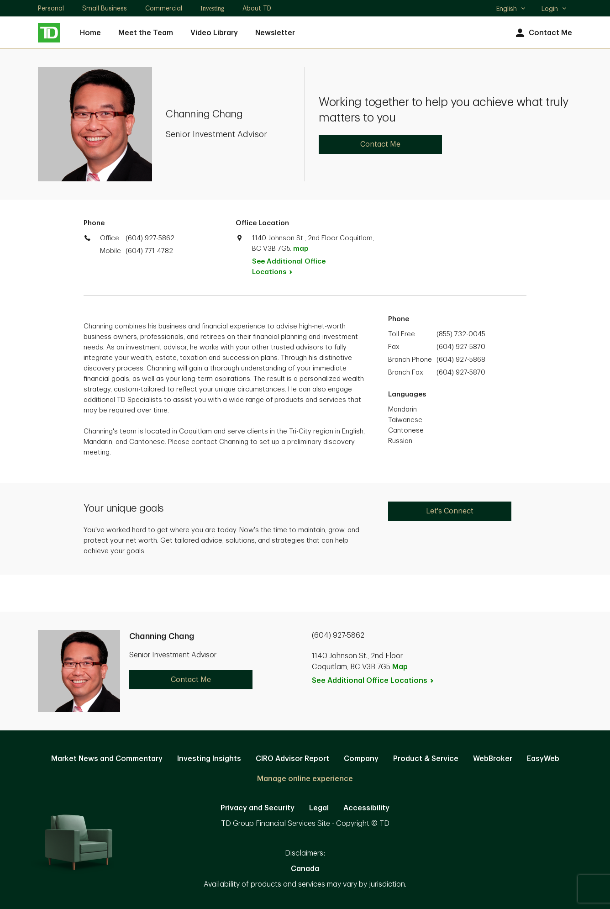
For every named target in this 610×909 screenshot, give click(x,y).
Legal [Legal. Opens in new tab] (319, 808)
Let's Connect (449, 511)
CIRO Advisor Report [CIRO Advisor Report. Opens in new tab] (292, 758)
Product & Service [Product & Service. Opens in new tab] (425, 758)
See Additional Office (289, 266)
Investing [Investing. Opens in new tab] (212, 8)
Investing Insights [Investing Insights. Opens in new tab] (209, 758)
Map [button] (400, 667)
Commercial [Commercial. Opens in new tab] (163, 8)
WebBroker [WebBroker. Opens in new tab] (492, 758)
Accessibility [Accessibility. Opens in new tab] (366, 808)
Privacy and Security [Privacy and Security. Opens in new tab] (257, 808)
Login (554, 8)
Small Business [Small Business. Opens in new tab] (104, 8)
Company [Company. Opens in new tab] (361, 758)
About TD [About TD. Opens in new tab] (256, 8)
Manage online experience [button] (305, 778)
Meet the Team (145, 33)
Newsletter (275, 33)
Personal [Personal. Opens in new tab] (51, 8)
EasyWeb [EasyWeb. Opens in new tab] (543, 758)
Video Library (214, 33)
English (511, 9)
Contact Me (542, 33)
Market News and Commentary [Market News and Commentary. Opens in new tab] (107, 758)
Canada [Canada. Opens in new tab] (305, 868)
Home (90, 33)
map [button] (300, 248)
